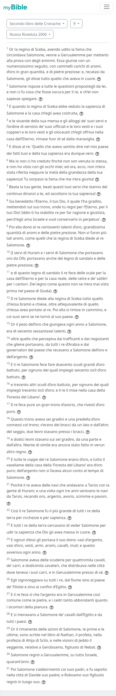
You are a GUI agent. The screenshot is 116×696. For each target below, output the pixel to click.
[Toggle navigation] (106, 6)
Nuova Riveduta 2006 (29, 34)
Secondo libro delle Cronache (36, 23)
